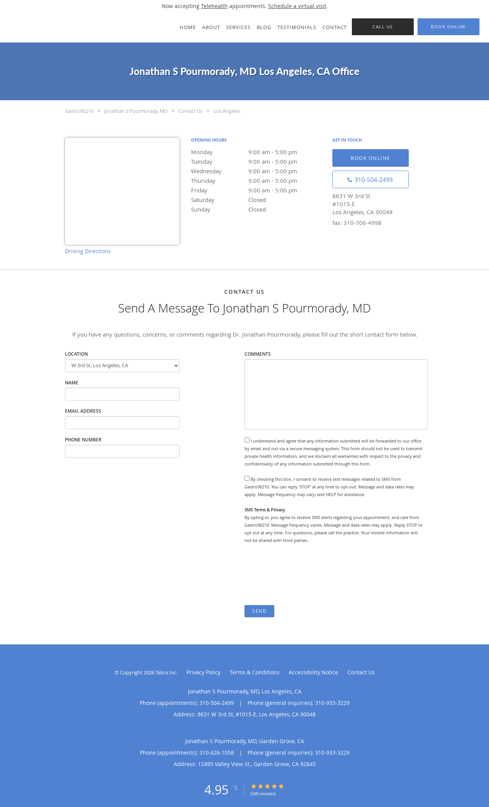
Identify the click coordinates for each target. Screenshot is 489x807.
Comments (257, 354)
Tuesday (258, 161)
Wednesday (258, 171)
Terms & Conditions (255, 672)
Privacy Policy (203, 672)
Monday (258, 152)
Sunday (258, 209)
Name (71, 382)
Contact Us (190, 110)
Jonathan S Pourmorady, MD (135, 110)
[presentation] (302, 574)
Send (259, 611)
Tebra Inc (165, 672)
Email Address (83, 411)
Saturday (258, 199)
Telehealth (214, 6)
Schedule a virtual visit (297, 6)
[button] (448, 27)
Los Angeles (227, 110)
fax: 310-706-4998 (357, 222)
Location (76, 354)
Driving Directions (88, 251)
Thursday (258, 180)
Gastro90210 (79, 110)
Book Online (370, 158)
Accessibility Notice (313, 672)
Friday (258, 190)
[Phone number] (370, 179)
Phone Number (83, 439)
